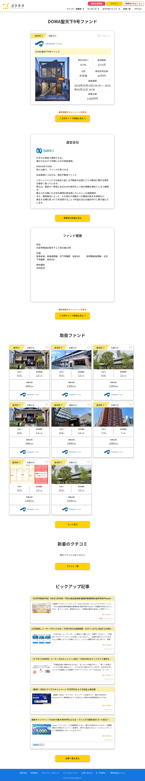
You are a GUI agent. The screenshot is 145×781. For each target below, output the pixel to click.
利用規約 (34, 773)
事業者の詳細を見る (73, 218)
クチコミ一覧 (72, 566)
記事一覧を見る (73, 758)
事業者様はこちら (117, 773)
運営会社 (23, 773)
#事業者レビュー (38, 745)
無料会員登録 (95, 3)
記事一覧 (127, 8)
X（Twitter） (101, 773)
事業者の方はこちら (133, 3)
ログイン (113, 3)
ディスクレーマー (70, 773)
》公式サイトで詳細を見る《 (73, 118)
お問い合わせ (87, 773)
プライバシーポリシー (50, 773)
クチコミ (138, 8)
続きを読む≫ (107, 614)
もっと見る (73, 524)
